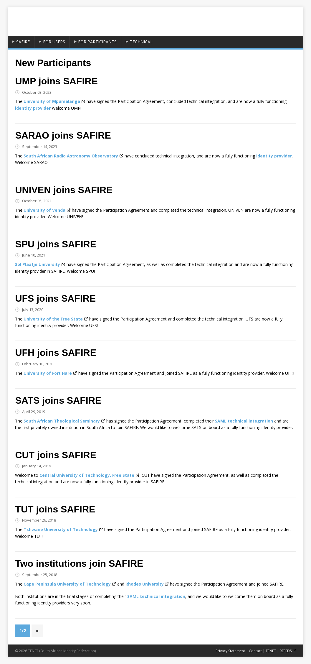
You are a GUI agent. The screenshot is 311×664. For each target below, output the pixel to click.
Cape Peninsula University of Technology (67, 584)
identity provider (33, 108)
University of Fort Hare (48, 373)
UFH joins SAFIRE (55, 352)
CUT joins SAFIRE (55, 455)
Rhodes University (144, 584)
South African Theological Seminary (62, 421)
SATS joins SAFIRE (58, 400)
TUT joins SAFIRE (55, 509)
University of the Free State (53, 319)
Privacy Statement (230, 650)
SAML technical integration (244, 421)
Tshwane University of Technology (61, 529)
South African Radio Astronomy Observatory (71, 156)
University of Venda (44, 210)
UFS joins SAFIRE (55, 298)
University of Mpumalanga (52, 101)
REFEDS (286, 650)
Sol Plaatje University (37, 264)
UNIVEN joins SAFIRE (64, 190)
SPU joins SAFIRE (55, 244)
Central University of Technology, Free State (86, 475)
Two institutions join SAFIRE (79, 563)
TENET (271, 650)
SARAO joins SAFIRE (63, 135)
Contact (255, 650)
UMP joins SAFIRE (56, 81)
